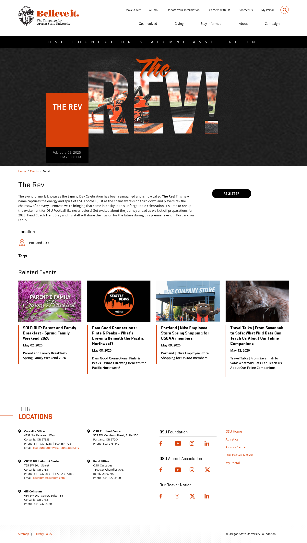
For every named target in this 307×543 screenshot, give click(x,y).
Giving (179, 23)
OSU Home (234, 431)
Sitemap (23, 534)
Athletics (232, 439)
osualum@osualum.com (49, 478)
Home (22, 171)
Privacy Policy (43, 534)
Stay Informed (211, 23)
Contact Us (246, 10)
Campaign (272, 23)
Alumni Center (236, 447)
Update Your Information (183, 10)
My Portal (267, 10)
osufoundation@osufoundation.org (56, 448)
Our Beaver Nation (239, 455)
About (243, 23)
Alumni (154, 10)
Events (34, 171)
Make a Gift (133, 10)
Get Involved (148, 23)
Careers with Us (219, 10)
